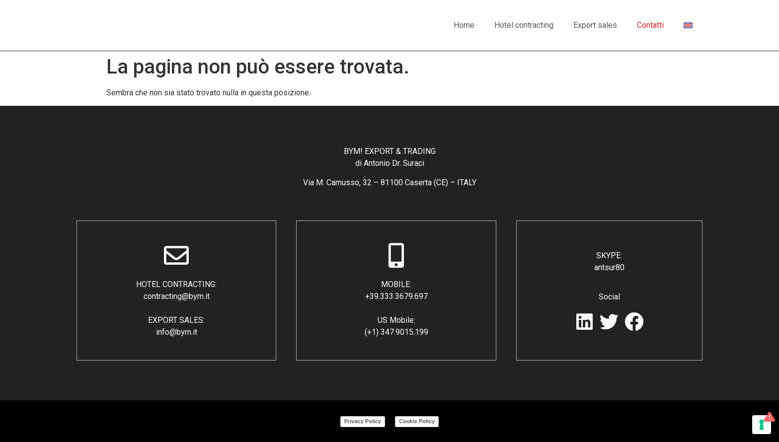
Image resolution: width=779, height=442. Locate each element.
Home (464, 25)
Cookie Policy (417, 421)
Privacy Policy (363, 421)
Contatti (650, 25)
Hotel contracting (523, 25)
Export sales (595, 25)
